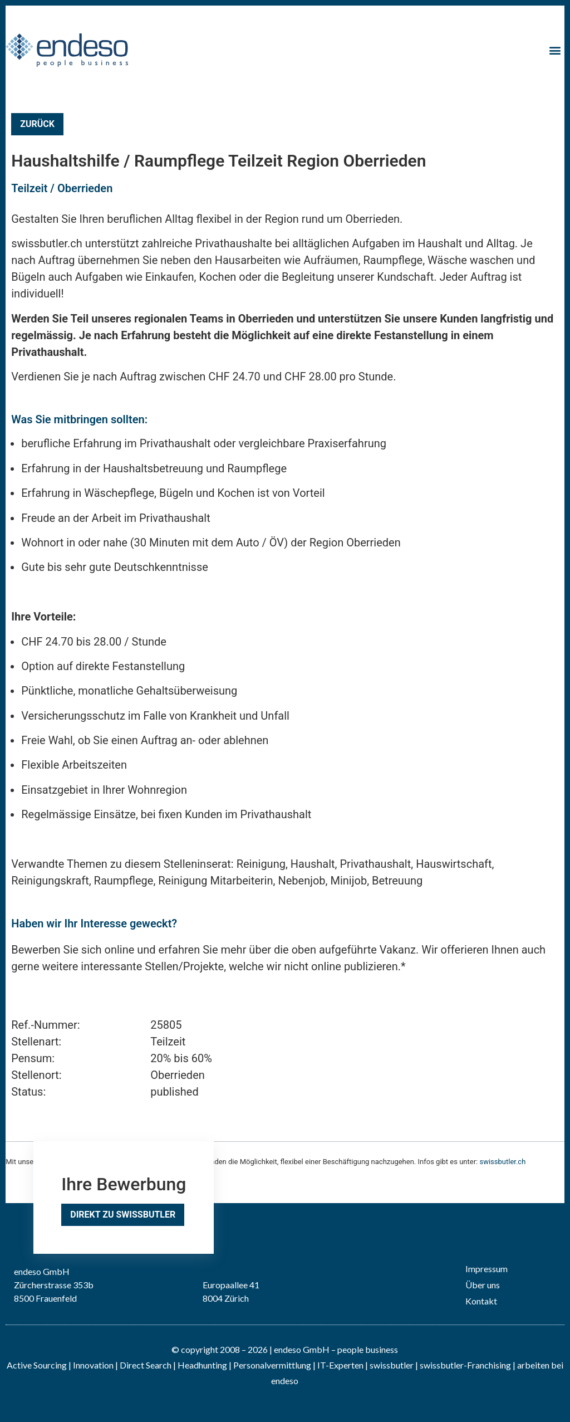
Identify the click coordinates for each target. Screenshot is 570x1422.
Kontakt (481, 1301)
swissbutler (392, 1365)
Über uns (482, 1284)
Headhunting (202, 1365)
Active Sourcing (37, 1365)
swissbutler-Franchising (465, 1365)
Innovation (93, 1365)
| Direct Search (143, 1365)
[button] (555, 50)
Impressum (486, 1268)
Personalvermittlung (272, 1365)
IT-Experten (339, 1365)
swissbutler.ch (502, 1161)
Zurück (37, 124)
